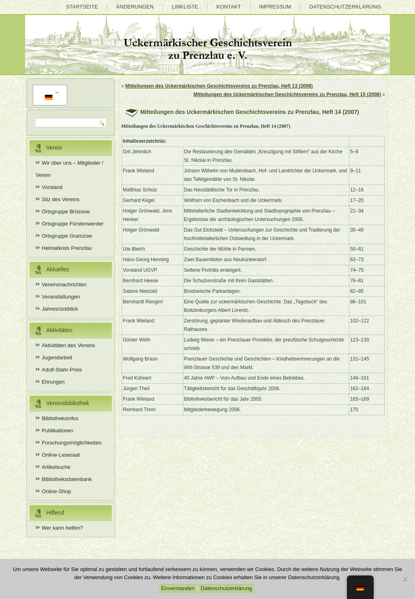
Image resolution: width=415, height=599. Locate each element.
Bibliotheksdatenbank (67, 479)
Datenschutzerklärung (345, 7)
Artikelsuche (56, 467)
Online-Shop (56, 491)
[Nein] (405, 579)
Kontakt (228, 7)
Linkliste (185, 7)
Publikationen (57, 430)
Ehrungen (53, 382)
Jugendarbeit (57, 357)
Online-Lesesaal (61, 455)
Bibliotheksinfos (60, 418)
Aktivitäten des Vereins (68, 345)
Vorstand (52, 187)
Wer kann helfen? (62, 528)
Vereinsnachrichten (64, 284)
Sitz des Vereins (60, 199)
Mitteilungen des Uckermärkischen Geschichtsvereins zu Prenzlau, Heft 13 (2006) (219, 86)
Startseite (82, 7)
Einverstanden (178, 588)
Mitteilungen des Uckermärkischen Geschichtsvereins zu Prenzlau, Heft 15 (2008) (287, 94)
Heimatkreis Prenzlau (67, 248)
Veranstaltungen (61, 297)
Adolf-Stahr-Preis (62, 370)
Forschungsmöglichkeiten (71, 443)
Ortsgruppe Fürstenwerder (72, 224)
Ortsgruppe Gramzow (67, 236)
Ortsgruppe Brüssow (66, 211)
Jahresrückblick (60, 309)
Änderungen (135, 7)
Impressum (275, 7)
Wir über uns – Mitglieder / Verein (69, 169)
